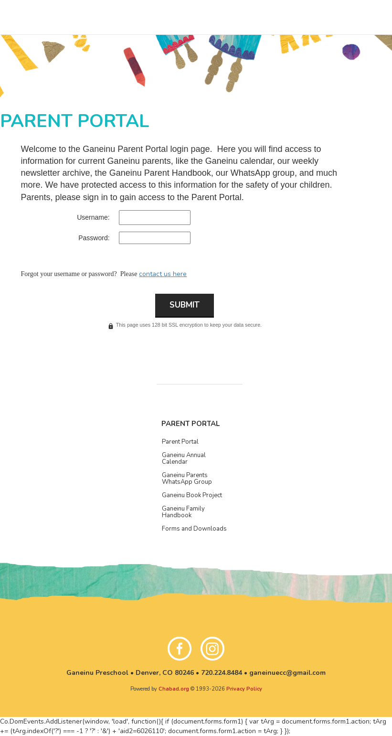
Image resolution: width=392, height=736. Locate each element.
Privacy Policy (244, 689)
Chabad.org (174, 689)
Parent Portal (190, 423)
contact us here (163, 273)
